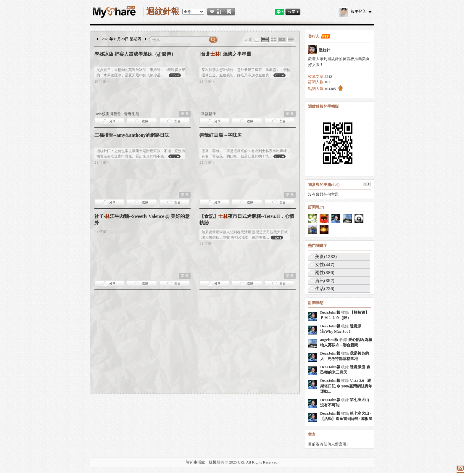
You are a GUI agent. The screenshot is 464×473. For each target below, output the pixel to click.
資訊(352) (324, 280)
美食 (185, 113)
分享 (112, 121)
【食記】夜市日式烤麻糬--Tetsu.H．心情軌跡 (246, 219)
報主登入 (352, 11)
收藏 (145, 121)
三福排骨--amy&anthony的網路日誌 (131, 135)
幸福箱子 (208, 114)
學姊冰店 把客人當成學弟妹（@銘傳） (135, 54)
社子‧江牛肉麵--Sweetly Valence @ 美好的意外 (142, 219)
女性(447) (324, 264)
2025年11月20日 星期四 (121, 39)
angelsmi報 (329, 339)
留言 (177, 121)
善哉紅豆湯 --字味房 (220, 135)
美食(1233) (326, 256)
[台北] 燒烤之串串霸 (225, 54)
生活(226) (324, 288)
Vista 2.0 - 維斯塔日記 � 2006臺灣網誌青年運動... (346, 386)
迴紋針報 (162, 11)
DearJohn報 (330, 312)
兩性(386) (324, 272)
